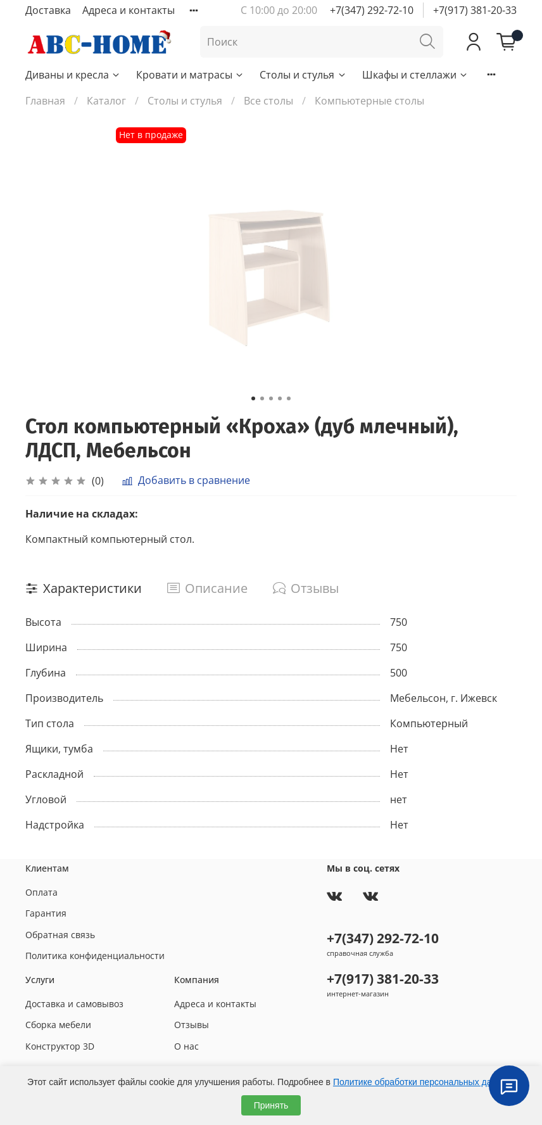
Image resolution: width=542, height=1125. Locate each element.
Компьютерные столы (369, 101)
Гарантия (45, 913)
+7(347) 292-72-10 (371, 10)
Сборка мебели (58, 1025)
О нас (186, 1046)
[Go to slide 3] (271, 398)
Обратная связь (60, 935)
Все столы (268, 101)
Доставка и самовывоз (74, 1004)
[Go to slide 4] (280, 398)
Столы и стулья (303, 75)
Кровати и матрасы (190, 75)
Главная (45, 101)
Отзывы (191, 1025)
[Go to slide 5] (289, 398)
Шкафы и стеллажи (415, 75)
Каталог (106, 101)
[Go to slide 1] (253, 398)
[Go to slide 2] (262, 398)
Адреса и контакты (128, 10)
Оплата (41, 892)
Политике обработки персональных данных (422, 1082)
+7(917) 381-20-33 (475, 10)
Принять (271, 1105)
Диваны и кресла (73, 75)
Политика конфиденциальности (95, 956)
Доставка (48, 10)
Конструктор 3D (59, 1046)
